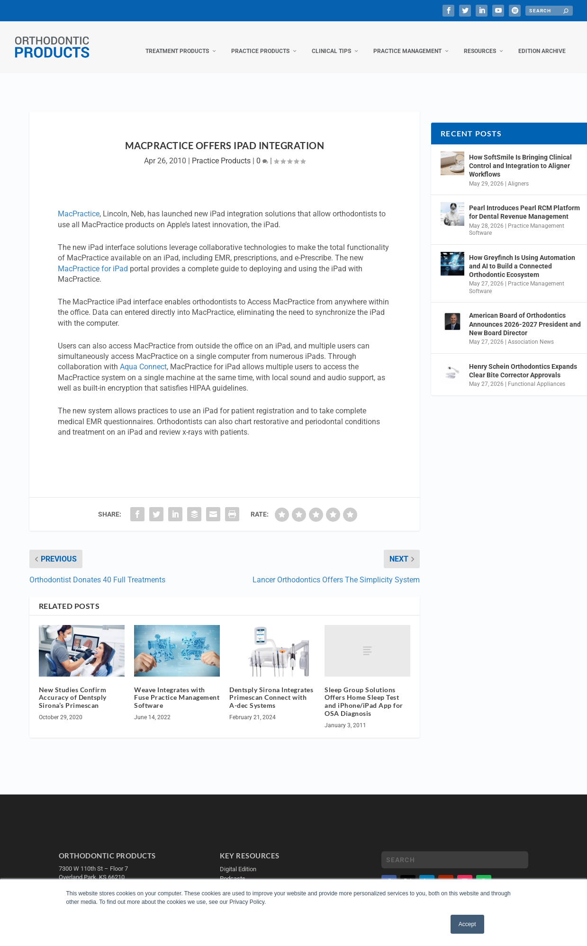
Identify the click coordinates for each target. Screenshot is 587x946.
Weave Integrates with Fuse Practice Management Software (176, 688)
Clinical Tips (331, 41)
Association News (531, 332)
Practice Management (407, 41)
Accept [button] (467, 924)
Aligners (518, 174)
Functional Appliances (536, 374)
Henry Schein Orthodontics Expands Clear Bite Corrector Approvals (523, 361)
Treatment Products (177, 41)
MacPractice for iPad (93, 259)
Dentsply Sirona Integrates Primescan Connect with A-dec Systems (271, 688)
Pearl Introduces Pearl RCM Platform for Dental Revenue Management (524, 203)
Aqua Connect (143, 357)
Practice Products (260, 41)
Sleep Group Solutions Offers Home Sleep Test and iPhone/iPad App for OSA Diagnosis (364, 692)
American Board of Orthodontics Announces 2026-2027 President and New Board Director (525, 314)
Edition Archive (542, 41)
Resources (480, 41)
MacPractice (78, 204)
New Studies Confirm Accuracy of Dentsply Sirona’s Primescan (73, 688)
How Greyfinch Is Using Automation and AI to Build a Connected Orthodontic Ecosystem (522, 256)
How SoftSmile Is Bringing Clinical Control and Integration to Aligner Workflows (520, 156)
